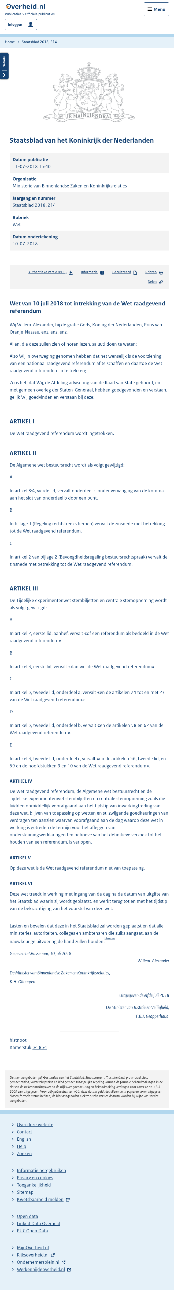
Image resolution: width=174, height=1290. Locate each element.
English (24, 1139)
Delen (155, 282)
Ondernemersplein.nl (38, 1262)
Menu (159, 9)
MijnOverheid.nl (33, 1248)
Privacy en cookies (35, 1178)
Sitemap (25, 1192)
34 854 (39, 1047)
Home (10, 41)
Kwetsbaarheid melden (40, 1199)
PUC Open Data (32, 1231)
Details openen (4, 66)
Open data (27, 1216)
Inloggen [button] (15, 24)
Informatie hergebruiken (41, 1170)
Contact (24, 1132)
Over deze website (35, 1125)
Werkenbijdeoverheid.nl (41, 1269)
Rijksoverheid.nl (33, 1255)
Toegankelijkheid (34, 1185)
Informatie (92, 272)
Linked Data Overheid (38, 1223)
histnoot (110, 938)
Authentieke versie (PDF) (50, 273)
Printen (154, 272)
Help (21, 1146)
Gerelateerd (125, 272)
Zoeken (24, 1153)
